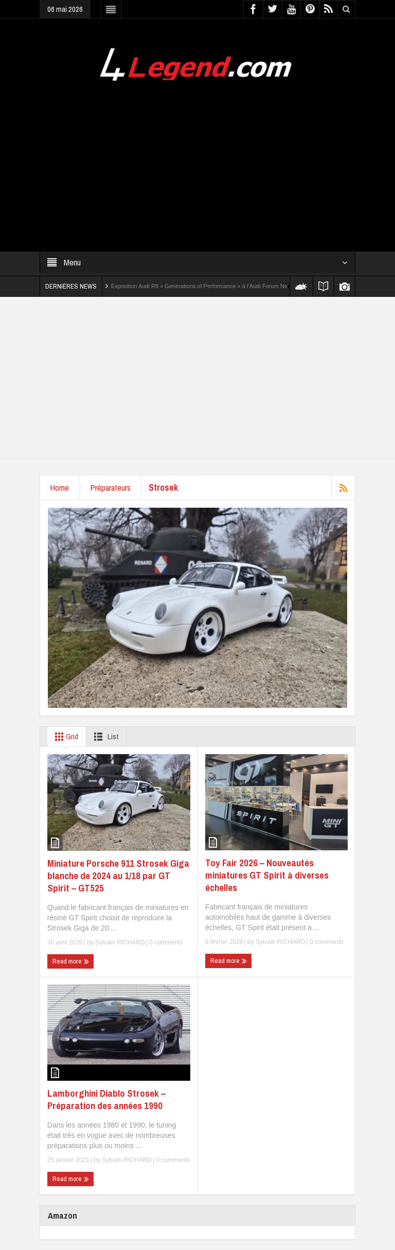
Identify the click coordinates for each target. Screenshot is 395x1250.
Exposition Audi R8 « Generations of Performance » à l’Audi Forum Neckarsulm (210, 286)
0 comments (165, 942)
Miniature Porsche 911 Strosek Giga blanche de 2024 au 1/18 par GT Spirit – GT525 (118, 875)
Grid (64, 736)
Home (59, 487)
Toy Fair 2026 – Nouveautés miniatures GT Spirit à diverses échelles (267, 875)
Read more (70, 961)
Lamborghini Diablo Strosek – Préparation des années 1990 (106, 1099)
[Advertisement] (197, 160)
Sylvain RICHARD (120, 942)
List (104, 736)
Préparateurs (111, 487)
